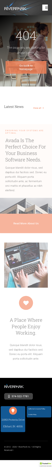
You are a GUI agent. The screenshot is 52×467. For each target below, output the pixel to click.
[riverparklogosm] (15, 6)
